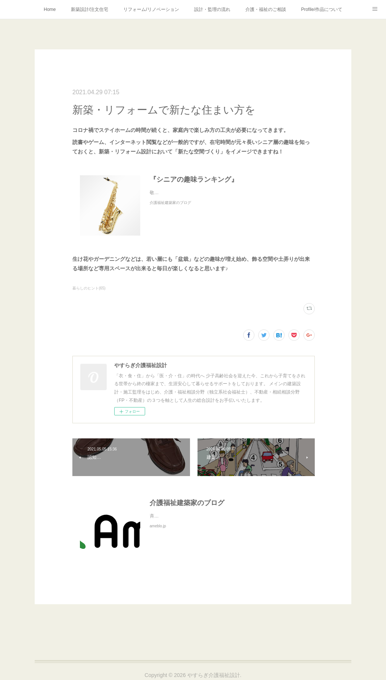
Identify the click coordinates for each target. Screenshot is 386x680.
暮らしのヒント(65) (89, 288)
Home (50, 9)
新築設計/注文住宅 (89, 9)
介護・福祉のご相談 (265, 9)
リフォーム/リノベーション (151, 9)
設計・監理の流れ (212, 9)
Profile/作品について (321, 9)
